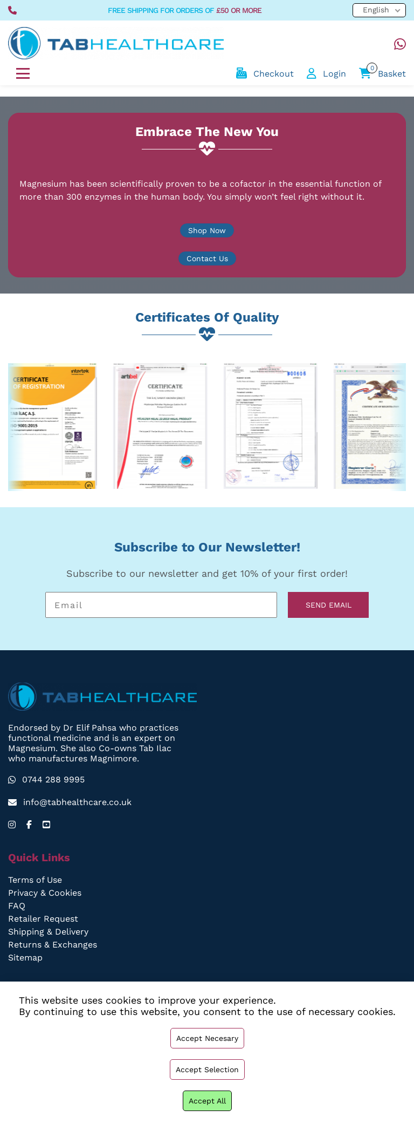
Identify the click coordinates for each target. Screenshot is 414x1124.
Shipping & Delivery (48, 932)
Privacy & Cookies (44, 893)
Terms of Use (35, 880)
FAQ (16, 906)
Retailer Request (43, 919)
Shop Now (207, 230)
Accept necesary (207, 1038)
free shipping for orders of (184, 10)
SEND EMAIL (328, 605)
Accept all (206, 1100)
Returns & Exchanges (52, 944)
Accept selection (207, 1069)
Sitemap (25, 957)
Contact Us (207, 258)
